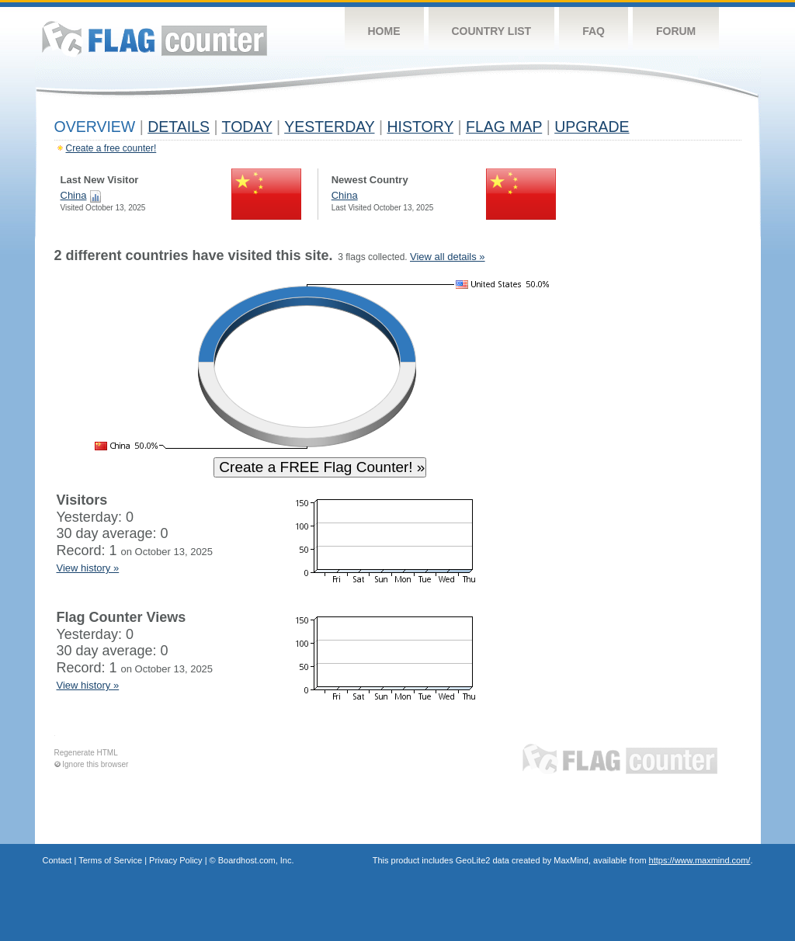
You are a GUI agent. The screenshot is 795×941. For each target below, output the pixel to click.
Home (384, 31)
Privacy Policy (175, 860)
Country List (492, 31)
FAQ (593, 31)
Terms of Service (110, 860)
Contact (57, 860)
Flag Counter (154, 38)
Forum (676, 31)
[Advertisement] (670, 483)
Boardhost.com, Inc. (256, 860)
